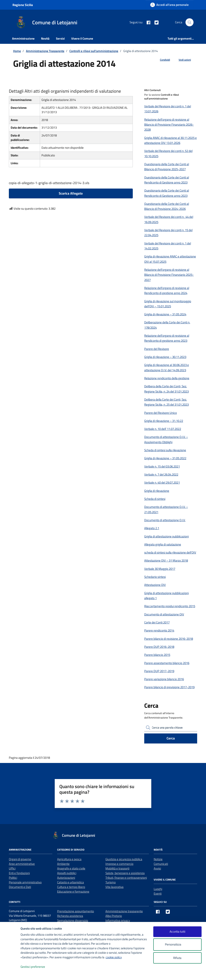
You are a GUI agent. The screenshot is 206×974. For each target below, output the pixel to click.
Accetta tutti (177, 931)
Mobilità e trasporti (117, 868)
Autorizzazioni (66, 877)
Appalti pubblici (66, 873)
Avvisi (157, 868)
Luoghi (158, 889)
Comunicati (161, 863)
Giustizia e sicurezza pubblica (123, 859)
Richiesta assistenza (70, 916)
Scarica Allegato (71, 193)
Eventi (158, 893)
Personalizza (177, 944)
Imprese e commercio (119, 863)
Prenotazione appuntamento (75, 911)
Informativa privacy (117, 920)
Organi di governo (20, 859)
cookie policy (114, 957)
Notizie (158, 859)
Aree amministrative (22, 863)
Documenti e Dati (20, 887)
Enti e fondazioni (19, 873)
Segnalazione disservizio (72, 920)
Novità (45, 38)
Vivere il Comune (82, 38)
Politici (13, 877)
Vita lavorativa (114, 887)
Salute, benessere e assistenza (125, 873)
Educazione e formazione (73, 891)
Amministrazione (23, 38)
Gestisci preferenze (37, 967)
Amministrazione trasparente (124, 911)
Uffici (12, 868)
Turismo (110, 882)
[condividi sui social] (162, 60)
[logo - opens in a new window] (10, 967)
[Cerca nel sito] (189, 22)
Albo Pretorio (113, 916)
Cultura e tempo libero (71, 887)
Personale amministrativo (25, 882)
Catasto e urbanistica (70, 882)
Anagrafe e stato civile (71, 868)
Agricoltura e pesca (69, 859)
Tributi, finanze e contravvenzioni (126, 877)
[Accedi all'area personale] (169, 4)
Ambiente (63, 863)
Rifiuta (177, 958)
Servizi (60, 38)
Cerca (171, 738)
